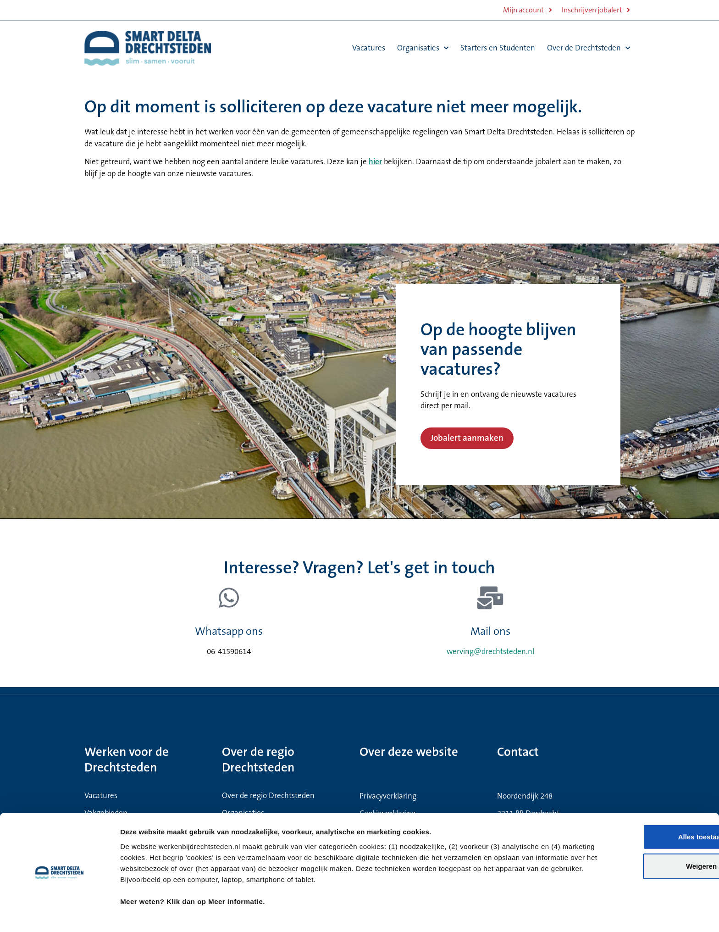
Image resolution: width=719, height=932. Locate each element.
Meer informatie (496, 914)
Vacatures (368, 48)
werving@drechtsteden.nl (490, 651)
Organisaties (422, 48)
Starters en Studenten (497, 48)
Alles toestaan (642, 808)
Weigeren (642, 838)
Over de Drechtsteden (588, 48)
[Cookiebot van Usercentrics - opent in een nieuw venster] (59, 914)
